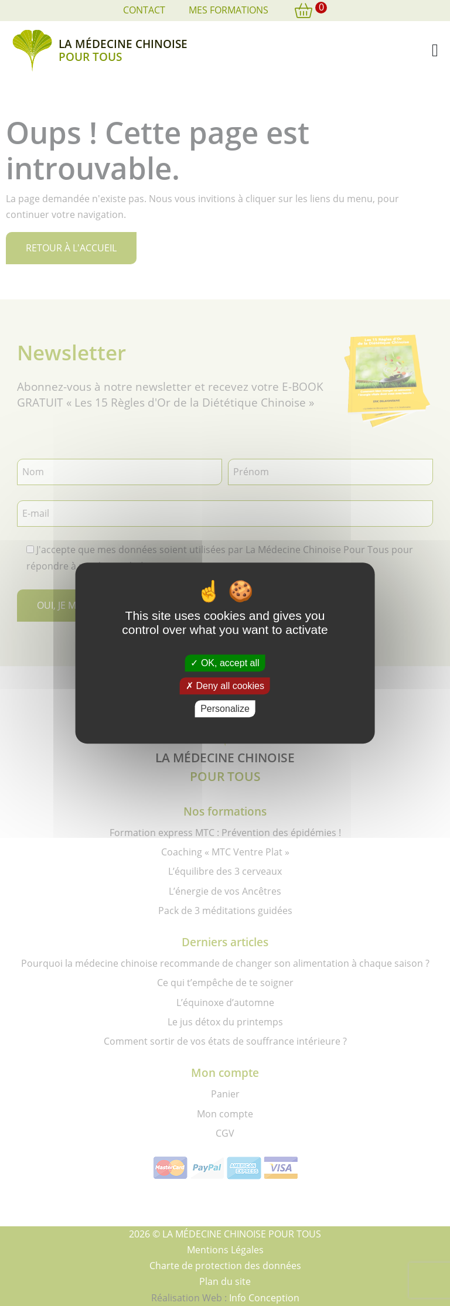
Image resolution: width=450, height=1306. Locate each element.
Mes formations (228, 10)
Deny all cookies (225, 686)
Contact (144, 10)
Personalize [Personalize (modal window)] (225, 709)
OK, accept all (224, 663)
